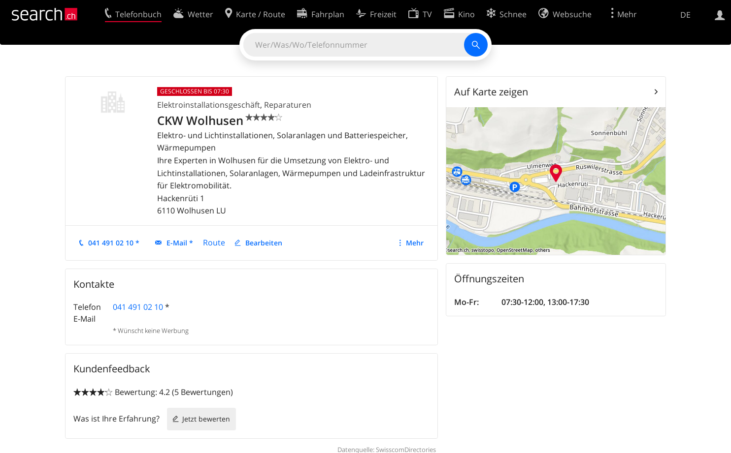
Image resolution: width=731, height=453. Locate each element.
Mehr (415, 242)
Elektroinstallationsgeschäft (208, 104)
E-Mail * (179, 242)
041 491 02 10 (138, 307)
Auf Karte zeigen (491, 91)
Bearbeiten (263, 242)
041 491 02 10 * (113, 242)
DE (685, 14)
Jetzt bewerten (206, 418)
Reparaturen (287, 104)
